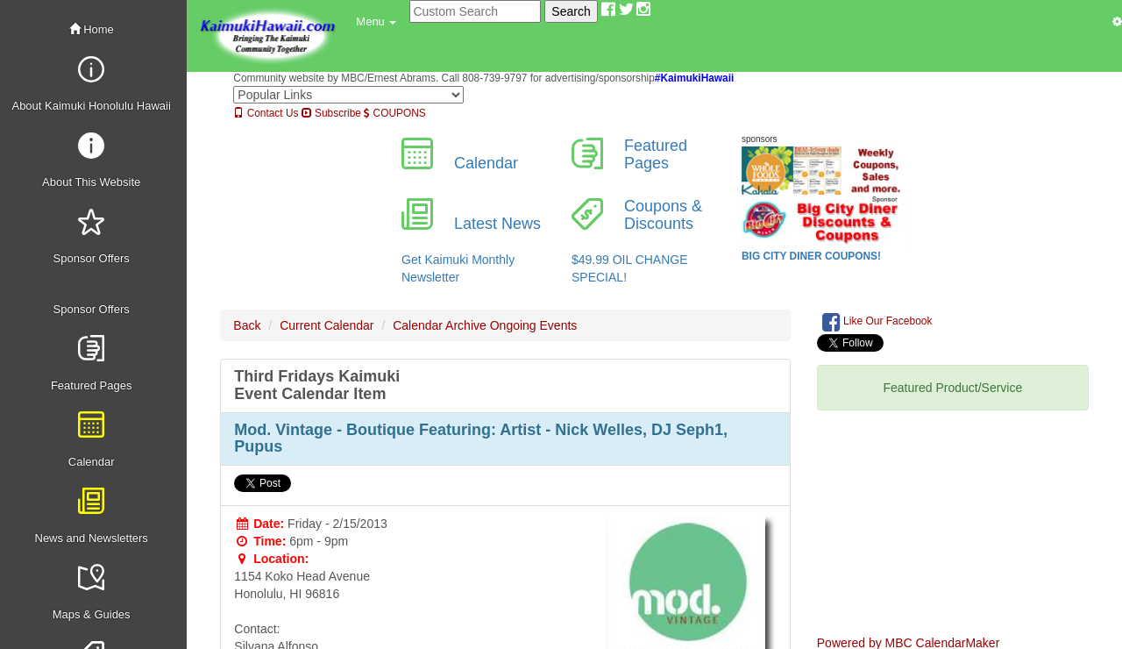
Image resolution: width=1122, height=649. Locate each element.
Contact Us (265, 113)
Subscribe (331, 113)
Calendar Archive (439, 325)
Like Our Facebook (877, 321)
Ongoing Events (534, 325)
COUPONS (394, 113)
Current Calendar (326, 325)
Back (246, 325)
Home (91, 29)
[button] (376, 22)
